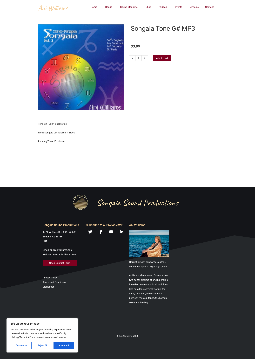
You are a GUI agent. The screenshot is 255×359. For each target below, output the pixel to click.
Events (179, 7)
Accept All (63, 345)
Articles (194, 7)
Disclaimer (48, 286)
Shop (149, 7)
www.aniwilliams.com (64, 254)
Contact (209, 7)
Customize (21, 345)
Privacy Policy (50, 277)
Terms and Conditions (55, 282)
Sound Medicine (129, 7)
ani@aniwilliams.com (61, 250)
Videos (163, 7)
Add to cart (162, 58)
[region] (42, 335)
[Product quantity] (138, 58)
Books (109, 7)
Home (95, 7)
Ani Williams (53, 7)
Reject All (42, 345)
